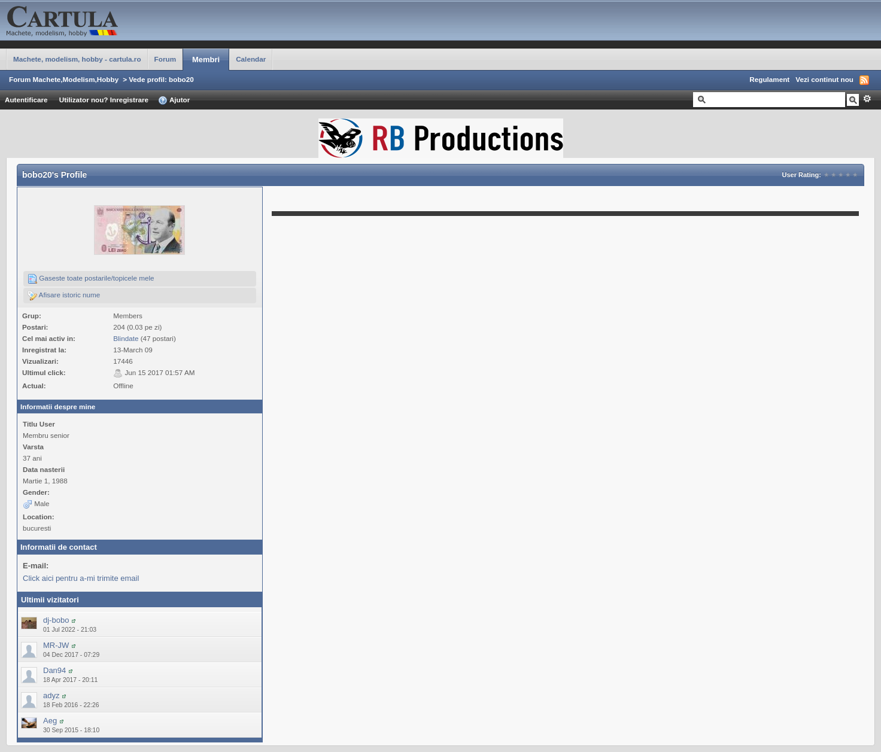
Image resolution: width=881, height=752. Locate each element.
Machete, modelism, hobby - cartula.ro (77, 59)
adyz (51, 695)
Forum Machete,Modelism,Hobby (64, 79)
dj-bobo (56, 620)
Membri (206, 59)
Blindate (125, 338)
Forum (165, 59)
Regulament (769, 79)
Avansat (866, 99)
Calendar (251, 59)
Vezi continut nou (824, 79)
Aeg (50, 720)
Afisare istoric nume (64, 295)
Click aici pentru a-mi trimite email (81, 578)
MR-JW (56, 645)
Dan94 (54, 670)
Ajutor (174, 100)
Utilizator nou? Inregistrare (103, 99)
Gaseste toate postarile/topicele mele (91, 279)
